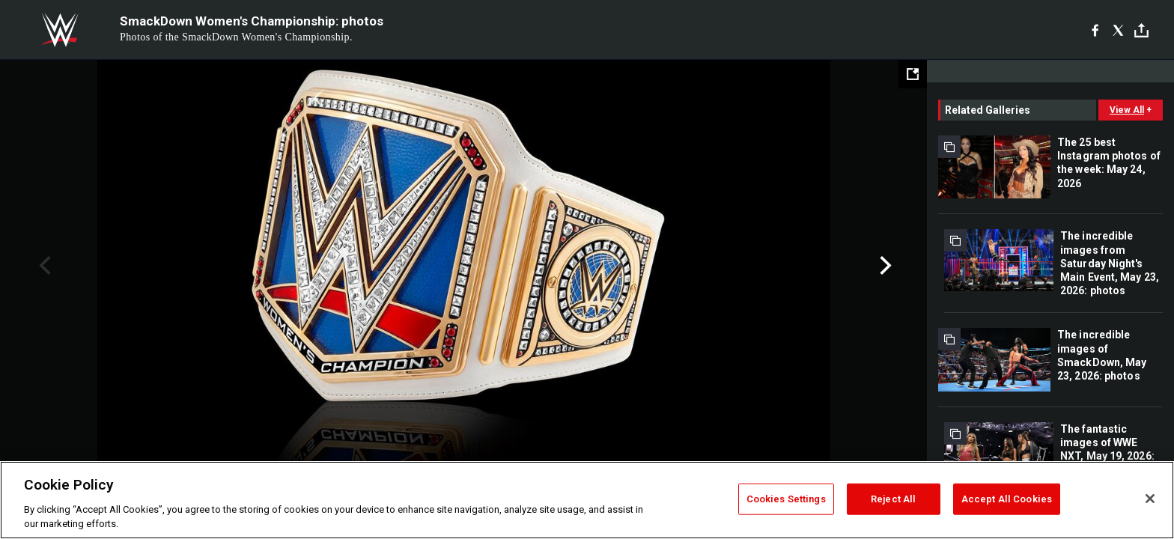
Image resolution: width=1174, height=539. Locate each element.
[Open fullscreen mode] (912, 74)
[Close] (1150, 498)
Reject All (893, 499)
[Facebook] (1095, 29)
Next (884, 265)
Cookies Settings (786, 499)
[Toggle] (1141, 30)
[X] (1118, 29)
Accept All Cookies (1006, 499)
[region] (587, 500)
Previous (43, 265)
